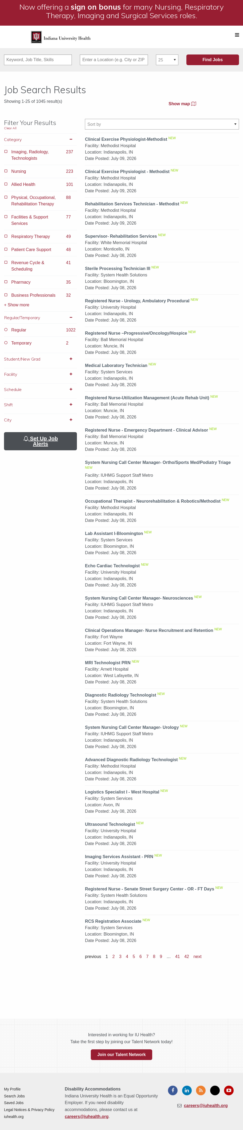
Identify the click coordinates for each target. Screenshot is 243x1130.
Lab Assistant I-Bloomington (114, 533)
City (40, 420)
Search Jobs (14, 1096)
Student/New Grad (40, 359)
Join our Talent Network (121, 1054)
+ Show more (16, 305)
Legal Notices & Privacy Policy (29, 1110)
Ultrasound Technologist (110, 824)
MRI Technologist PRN (107, 662)
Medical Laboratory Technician (116, 365)
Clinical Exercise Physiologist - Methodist (127, 171)
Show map (182, 103)
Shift (40, 404)
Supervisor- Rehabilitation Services (121, 236)
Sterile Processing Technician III (117, 268)
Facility (40, 374)
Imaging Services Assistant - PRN (119, 856)
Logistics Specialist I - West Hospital (122, 792)
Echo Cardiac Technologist (112, 566)
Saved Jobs (13, 1103)
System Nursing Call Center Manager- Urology (132, 727)
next (197, 956)
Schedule (40, 389)
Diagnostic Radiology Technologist (120, 695)
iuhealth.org (13, 1117)
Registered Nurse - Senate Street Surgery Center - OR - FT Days (149, 889)
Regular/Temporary (40, 317)
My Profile (12, 1089)
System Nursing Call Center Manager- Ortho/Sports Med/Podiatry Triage (158, 462)
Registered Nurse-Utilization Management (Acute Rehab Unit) (147, 398)
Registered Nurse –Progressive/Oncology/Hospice (136, 333)
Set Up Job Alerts (40, 441)
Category (40, 139)
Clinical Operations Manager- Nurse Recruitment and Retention (149, 630)
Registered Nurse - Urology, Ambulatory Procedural (137, 301)
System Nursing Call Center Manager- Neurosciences (139, 598)
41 (177, 956)
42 (186, 956)
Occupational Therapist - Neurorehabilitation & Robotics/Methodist (153, 501)
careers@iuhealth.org (87, 1116)
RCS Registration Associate (113, 921)
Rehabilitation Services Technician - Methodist (132, 204)
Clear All (10, 128)
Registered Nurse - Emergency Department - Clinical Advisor (146, 430)
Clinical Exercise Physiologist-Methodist (126, 139)
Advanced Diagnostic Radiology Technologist (131, 759)
